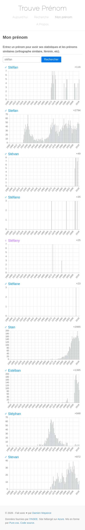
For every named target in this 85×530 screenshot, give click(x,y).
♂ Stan (9, 327)
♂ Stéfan (11, 67)
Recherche (41, 17)
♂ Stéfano (12, 197)
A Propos (42, 24)
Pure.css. (14, 522)
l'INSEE (33, 519)
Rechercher (51, 59)
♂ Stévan (11, 154)
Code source (27, 522)
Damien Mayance (41, 513)
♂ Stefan (11, 111)
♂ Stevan (11, 457)
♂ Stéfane (12, 284)
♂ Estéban (12, 370)
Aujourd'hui (20, 17)
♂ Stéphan (12, 414)
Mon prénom (63, 17)
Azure (61, 519)
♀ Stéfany (12, 240)
